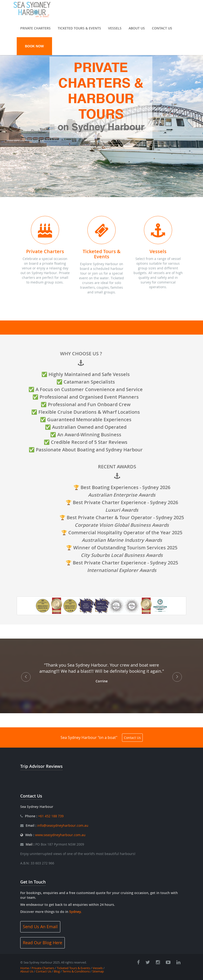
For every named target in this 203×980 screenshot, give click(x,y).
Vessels (115, 28)
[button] (15, 121)
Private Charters (35, 28)
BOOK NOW (34, 46)
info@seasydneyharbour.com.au (62, 825)
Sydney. (75, 911)
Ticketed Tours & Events (79, 28)
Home (24, 968)
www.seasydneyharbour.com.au (60, 835)
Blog (57, 971)
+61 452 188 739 (50, 816)
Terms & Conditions (76, 971)
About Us (137, 28)
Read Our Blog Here (42, 942)
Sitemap (98, 971)
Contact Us (162, 28)
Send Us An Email (40, 926)
